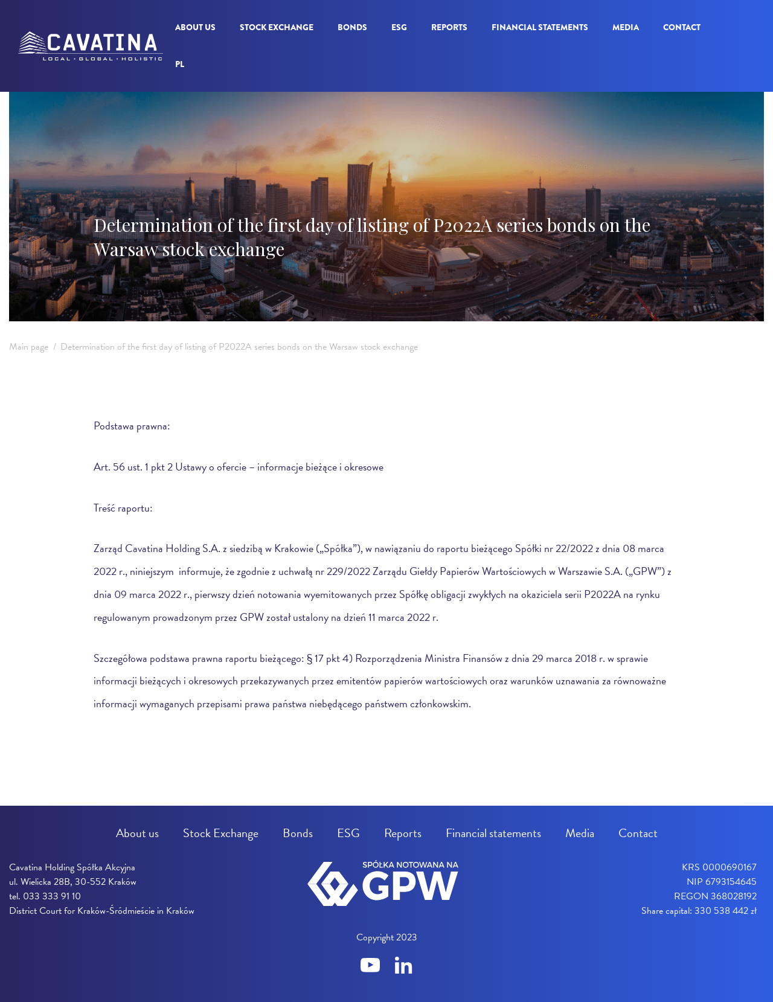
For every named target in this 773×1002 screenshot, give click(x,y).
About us (195, 27)
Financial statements (540, 27)
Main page (28, 346)
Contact (682, 27)
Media (625, 27)
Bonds (352, 27)
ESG (399, 27)
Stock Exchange (276, 27)
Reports (449, 27)
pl (179, 64)
